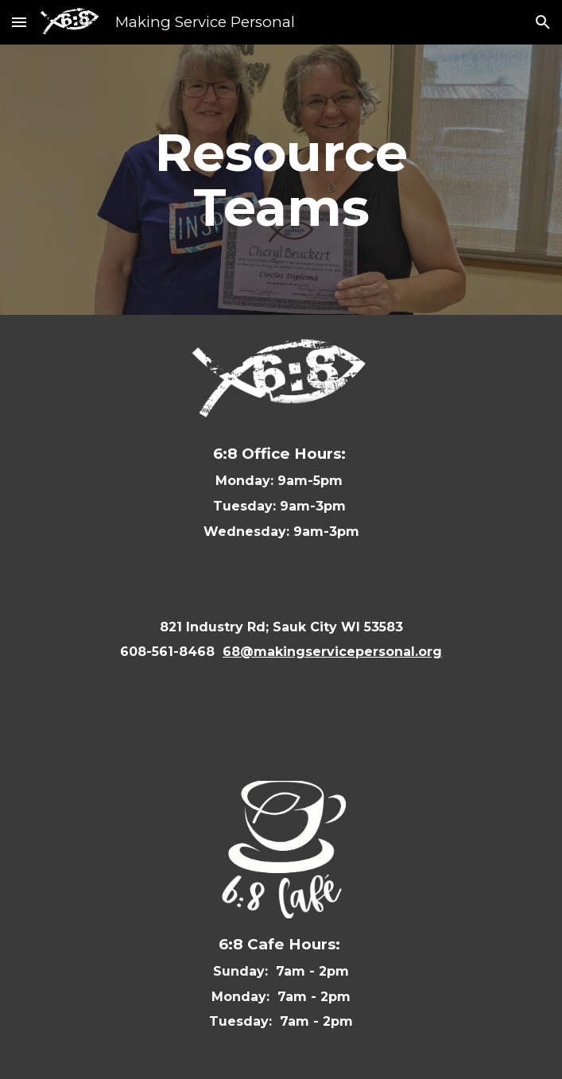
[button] (19, 22)
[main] (281, 179)
